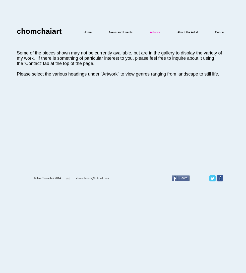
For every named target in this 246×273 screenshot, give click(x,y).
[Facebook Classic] (220, 178)
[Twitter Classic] (212, 178)
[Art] (68, 178)
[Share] (181, 178)
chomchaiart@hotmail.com (92, 178)
